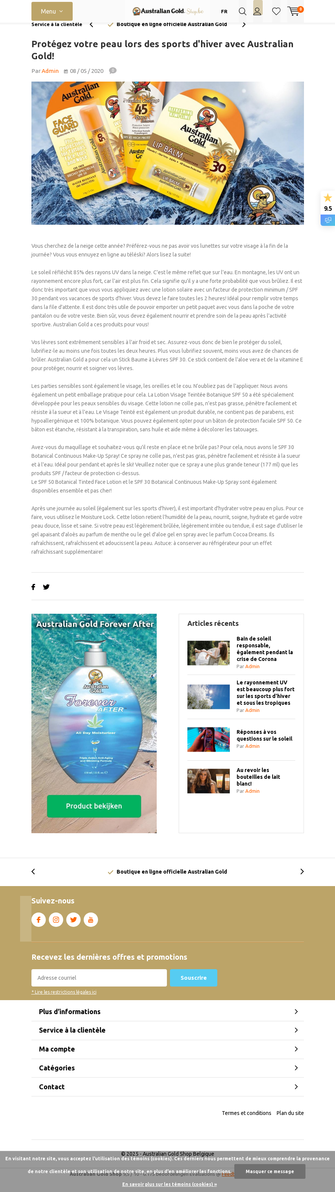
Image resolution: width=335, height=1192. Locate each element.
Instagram (56, 929)
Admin (50, 82)
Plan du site (290, 1124)
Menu (48, 11)
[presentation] (95, 35)
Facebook (38, 929)
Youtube (91, 929)
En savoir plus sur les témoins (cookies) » (169, 1184)
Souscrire (194, 989)
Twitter (73, 929)
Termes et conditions (246, 1124)
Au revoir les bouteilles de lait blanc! (258, 788)
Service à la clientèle (56, 35)
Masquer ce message (270, 1171)
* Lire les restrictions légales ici (64, 1003)
